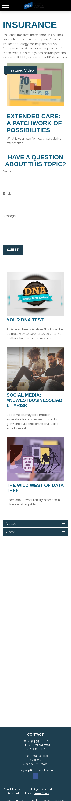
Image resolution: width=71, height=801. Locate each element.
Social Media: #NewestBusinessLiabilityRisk (35, 400)
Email (7, 193)
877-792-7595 (42, 745)
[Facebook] (35, 776)
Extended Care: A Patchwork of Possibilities (34, 123)
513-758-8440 (39, 741)
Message (9, 216)
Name (7, 171)
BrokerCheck (41, 793)
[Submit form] (13, 250)
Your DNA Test (25, 319)
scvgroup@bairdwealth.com (35, 770)
